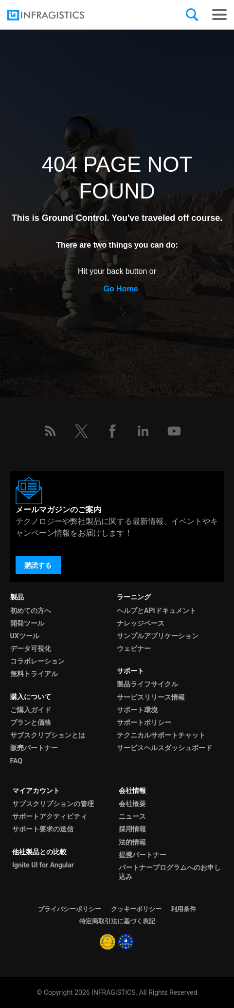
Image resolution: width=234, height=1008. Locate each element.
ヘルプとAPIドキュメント (156, 610)
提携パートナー (142, 855)
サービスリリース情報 (151, 697)
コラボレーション (37, 661)
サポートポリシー (144, 722)
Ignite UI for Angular (43, 865)
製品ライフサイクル (147, 684)
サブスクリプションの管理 (53, 804)
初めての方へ (30, 610)
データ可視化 (30, 648)
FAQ (16, 761)
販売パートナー (34, 748)
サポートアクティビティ (49, 816)
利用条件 (183, 909)
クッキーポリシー (136, 909)
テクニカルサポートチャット (161, 735)
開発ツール (27, 623)
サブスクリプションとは (47, 735)
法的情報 (132, 842)
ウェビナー (134, 648)
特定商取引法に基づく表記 (117, 921)
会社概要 (132, 804)
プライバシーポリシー (69, 909)
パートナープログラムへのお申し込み (170, 872)
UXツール (24, 636)
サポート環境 (137, 710)
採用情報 (132, 829)
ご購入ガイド (30, 710)
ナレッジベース (140, 623)
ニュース (132, 816)
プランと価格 (30, 722)
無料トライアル (34, 674)
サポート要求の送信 (42, 829)
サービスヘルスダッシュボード (164, 748)
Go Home (120, 289)
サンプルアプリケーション (157, 636)
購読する (38, 565)
